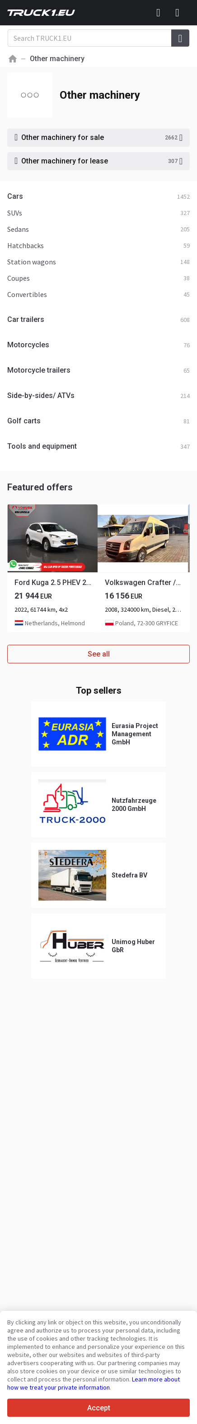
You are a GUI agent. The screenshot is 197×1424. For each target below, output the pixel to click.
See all (99, 654)
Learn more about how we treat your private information (93, 1383)
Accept (98, 1408)
